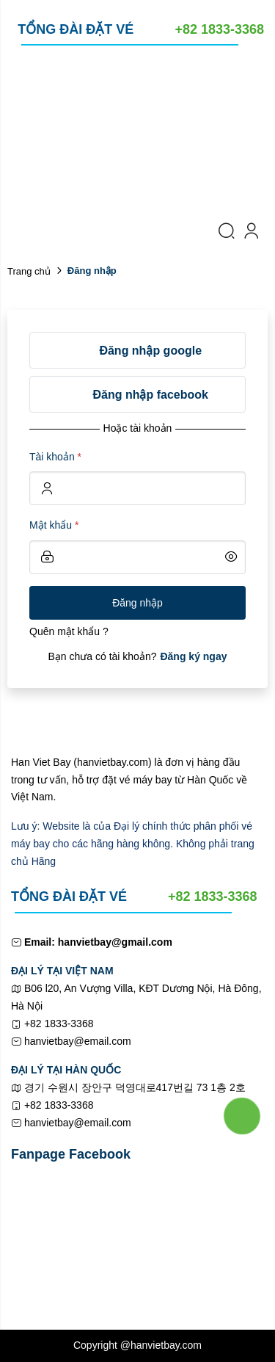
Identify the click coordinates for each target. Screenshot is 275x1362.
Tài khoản (55, 457)
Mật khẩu (53, 525)
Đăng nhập (137, 603)
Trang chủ (29, 271)
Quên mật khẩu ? (69, 631)
